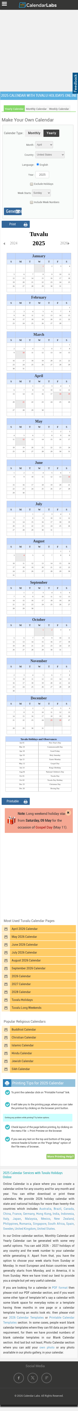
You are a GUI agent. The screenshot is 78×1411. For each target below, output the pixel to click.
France (16, 1213)
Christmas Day (55, 784)
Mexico (45, 1218)
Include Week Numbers (43, 202)
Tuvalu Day (55, 776)
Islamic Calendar (23, 1045)
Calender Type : (14, 133)
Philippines (10, 1223)
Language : (28, 164)
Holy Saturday (55, 755)
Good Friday (55, 751)
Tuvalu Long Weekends (26, 1007)
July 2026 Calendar (24, 952)
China (7, 1213)
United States (46, 1228)
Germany (29, 1213)
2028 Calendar (21, 992)
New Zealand (64, 1218)
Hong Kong (43, 1213)
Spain (70, 1223)
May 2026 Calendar (24, 936)
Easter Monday (55, 759)
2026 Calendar (21, 976)
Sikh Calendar (21, 1069)
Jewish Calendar (22, 1061)
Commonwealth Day (55, 747)
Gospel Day (55, 764)
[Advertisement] (39, 50)
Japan (17, 1218)
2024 (13, 243)
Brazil (57, 1208)
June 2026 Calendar (25, 944)
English (44, 164)
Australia (45, 1208)
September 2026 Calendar (29, 968)
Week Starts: (24, 193)
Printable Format (13, 802)
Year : (31, 174)
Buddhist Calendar (24, 1029)
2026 (64, 243)
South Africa (56, 1223)
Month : (30, 144)
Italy (6, 1218)
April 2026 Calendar (25, 928)
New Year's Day (55, 743)
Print (12, 224)
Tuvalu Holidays (22, 1000)
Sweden (8, 1228)
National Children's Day (55, 772)
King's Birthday (55, 768)
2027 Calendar (21, 984)
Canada (69, 1208)
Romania (25, 1223)
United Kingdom (25, 1228)
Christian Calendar (24, 1037)
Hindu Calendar (22, 1053)
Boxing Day (55, 788)
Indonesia (67, 1213)
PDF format (59, 1287)
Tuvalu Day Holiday (55, 780)
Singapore (39, 1223)
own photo (47, 1347)
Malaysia (31, 1218)
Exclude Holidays (40, 184)
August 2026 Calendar (26, 960)
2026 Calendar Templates (26, 1317)
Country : (30, 154)
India (56, 1213)
